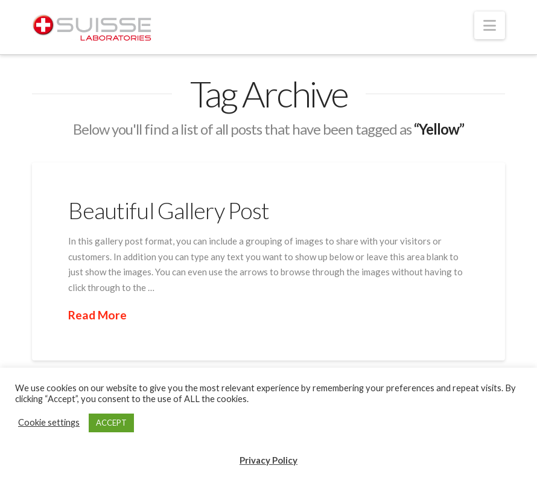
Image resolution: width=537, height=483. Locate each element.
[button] (489, 25)
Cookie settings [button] (49, 422)
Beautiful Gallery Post (168, 210)
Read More (97, 315)
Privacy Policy (268, 460)
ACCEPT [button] (111, 422)
